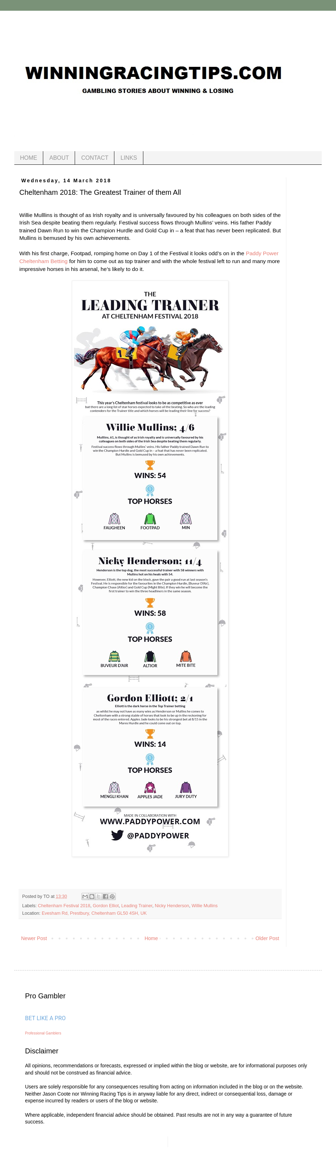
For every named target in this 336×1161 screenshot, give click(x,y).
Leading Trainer (136, 905)
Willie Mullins (205, 905)
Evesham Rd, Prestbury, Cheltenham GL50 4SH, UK (94, 913)
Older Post (267, 938)
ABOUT (59, 158)
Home (151, 938)
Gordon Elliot (106, 905)
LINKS (128, 158)
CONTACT (94, 158)
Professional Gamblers (43, 1033)
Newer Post (34, 938)
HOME (28, 158)
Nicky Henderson (172, 905)
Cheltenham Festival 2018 (64, 905)
